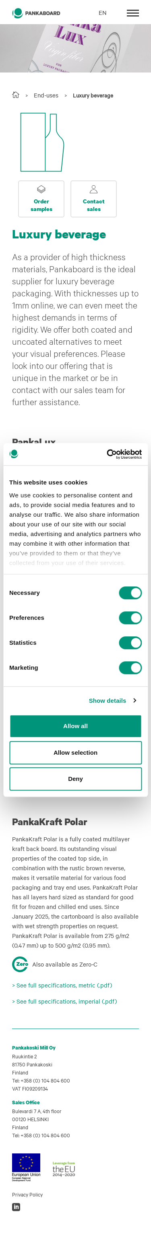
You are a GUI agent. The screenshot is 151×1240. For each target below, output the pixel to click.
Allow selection (75, 752)
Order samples (41, 205)
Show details (107, 700)
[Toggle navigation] (133, 12)
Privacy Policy (27, 1194)
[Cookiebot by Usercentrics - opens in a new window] (107, 454)
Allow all (75, 725)
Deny (75, 778)
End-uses (46, 95)
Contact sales (94, 205)
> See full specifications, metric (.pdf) (62, 985)
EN (103, 12)
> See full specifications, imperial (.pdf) (64, 1001)
